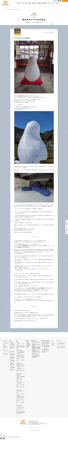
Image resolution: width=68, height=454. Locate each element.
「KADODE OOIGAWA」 (38, 316)
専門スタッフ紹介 (5, 348)
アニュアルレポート (5, 351)
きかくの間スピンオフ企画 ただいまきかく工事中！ (21, 356)
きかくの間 (18, 354)
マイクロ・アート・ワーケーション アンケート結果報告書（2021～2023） (61, 347)
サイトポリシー (30, 427)
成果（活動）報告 (12, 370)
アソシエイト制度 (19, 379)
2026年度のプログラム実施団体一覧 (12, 344)
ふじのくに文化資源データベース (61, 344)
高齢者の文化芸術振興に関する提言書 (36, 345)
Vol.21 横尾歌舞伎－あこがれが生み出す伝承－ (45, 349)
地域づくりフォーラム (20, 398)
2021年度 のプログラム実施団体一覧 (12, 367)
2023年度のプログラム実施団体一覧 (12, 361)
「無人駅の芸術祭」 (21, 211)
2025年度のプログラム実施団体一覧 (12, 354)
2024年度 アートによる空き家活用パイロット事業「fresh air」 (21, 365)
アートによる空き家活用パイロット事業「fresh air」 (20, 352)
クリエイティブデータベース (61, 342)
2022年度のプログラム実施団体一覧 (12, 364)
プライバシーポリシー (36, 427)
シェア (48, 32)
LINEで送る (52, 32)
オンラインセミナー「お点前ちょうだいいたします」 (21, 408)
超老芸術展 (18, 375)
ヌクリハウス (29, 228)
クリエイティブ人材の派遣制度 (20, 358)
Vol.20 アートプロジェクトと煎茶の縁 (46, 352)
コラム (53, 342)
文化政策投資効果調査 (35, 354)
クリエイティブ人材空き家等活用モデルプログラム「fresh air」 (21, 377)
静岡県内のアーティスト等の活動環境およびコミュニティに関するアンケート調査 (36, 351)
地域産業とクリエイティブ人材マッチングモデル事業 (21, 397)
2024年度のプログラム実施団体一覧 (12, 358)
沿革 (4, 344)
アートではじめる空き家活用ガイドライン (36, 343)
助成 (23, 3)
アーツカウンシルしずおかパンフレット (5, 354)
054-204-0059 (32, 424)
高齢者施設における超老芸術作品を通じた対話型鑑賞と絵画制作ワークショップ (36, 347)
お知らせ (57, 3)
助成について (12, 342)
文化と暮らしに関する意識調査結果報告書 (36, 357)
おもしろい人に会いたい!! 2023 (20, 392)
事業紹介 (18, 342)
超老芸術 (27, 342)
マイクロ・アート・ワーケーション (20, 344)
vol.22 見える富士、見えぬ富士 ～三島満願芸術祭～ (46, 346)
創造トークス (18, 381)
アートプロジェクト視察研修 (20, 360)
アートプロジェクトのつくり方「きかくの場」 (21, 369)
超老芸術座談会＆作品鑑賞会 (28, 346)
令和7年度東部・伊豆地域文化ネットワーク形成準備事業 (20, 347)
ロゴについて (5, 349)
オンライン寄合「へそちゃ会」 (20, 410)
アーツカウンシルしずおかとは (5, 343)
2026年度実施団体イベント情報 (12, 347)
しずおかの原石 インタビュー (53, 344)
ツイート (45, 32)
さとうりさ (16, 104)
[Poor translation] (3, 438)
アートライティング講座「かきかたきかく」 (20, 395)
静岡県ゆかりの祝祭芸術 (42, 3)
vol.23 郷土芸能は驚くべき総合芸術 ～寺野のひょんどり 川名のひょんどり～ (46, 343)
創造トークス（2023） (35, 353)
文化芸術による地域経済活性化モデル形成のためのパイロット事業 (21, 412)
